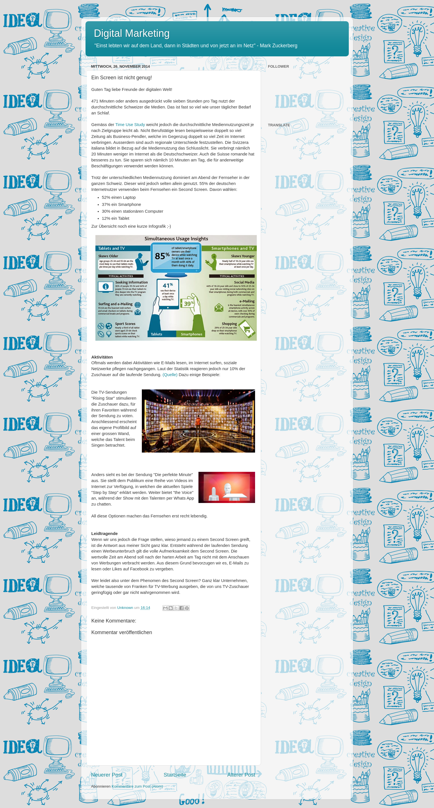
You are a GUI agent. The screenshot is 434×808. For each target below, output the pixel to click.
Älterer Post (241, 775)
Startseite (175, 775)
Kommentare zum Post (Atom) (137, 786)
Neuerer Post (107, 775)
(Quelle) (170, 374)
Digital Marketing (132, 33)
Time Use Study (129, 124)
